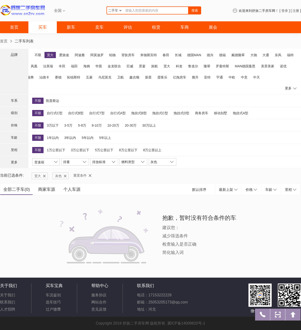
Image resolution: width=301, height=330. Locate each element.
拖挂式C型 (160, 113)
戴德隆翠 (238, 55)
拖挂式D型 (181, 113)
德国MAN (194, 55)
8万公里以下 (128, 150)
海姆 (86, 66)
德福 (222, 55)
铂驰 (112, 55)
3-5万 (68, 125)
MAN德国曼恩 (245, 66)
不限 (38, 55)
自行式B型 (76, 113)
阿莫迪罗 (97, 55)
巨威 (130, 66)
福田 (74, 66)
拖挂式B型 (139, 113)
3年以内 (70, 138)
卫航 (120, 77)
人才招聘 (7, 309)
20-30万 (131, 125)
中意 (244, 77)
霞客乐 (162, 77)
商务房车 (201, 113)
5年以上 (105, 138)
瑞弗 (30, 77)
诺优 (283, 66)
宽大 (50, 55)
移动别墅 (220, 113)
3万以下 (53, 125)
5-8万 (82, 125)
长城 (178, 55)
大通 (265, 55)
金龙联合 (114, 66)
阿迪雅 (80, 55)
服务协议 (98, 295)
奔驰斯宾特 (148, 55)
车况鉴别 (53, 295)
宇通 (219, 77)
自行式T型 (97, 113)
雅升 (195, 77)
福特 (290, 55)
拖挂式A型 (240, 113)
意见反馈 (98, 309)
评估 (128, 27)
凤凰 (34, 66)
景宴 (142, 66)
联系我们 (7, 302)
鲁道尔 (193, 66)
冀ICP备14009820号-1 (186, 323)
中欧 (232, 77)
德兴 (210, 55)
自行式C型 (54, 113)
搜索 (194, 10)
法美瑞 (48, 66)
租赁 (156, 27)
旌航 (154, 66)
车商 (184, 27)
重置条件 (80, 175)
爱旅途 (64, 55)
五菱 (89, 77)
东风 (278, 55)
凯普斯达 (52, 101)
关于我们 (7, 295)
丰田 (62, 66)
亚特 (207, 77)
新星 (148, 77)
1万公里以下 (56, 150)
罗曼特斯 (222, 66)
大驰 (253, 55)
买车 (42, 27)
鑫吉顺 (134, 77)
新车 (71, 27)
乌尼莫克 (104, 77)
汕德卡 (44, 77)
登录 (284, 11)
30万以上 (149, 125)
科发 (179, 66)
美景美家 (267, 66)
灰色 (58, 176)
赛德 (58, 77)
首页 (14, 27)
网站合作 (98, 302)
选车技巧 (53, 302)
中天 (256, 77)
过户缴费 (53, 309)
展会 (213, 27)
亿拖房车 (179, 77)
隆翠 (207, 66)
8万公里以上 (152, 150)
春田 (166, 55)
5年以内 (87, 138)
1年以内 (53, 138)
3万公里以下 (80, 150)
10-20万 (113, 125)
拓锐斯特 (73, 77)
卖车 (99, 27)
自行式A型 (118, 113)
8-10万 (97, 125)
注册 (295, 11)
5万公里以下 (104, 150)
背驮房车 (128, 55)
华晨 (98, 66)
